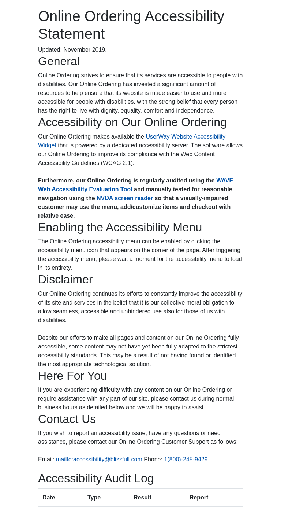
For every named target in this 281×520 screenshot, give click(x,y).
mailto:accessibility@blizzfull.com (99, 459)
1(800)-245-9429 (185, 459)
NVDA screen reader (125, 198)
